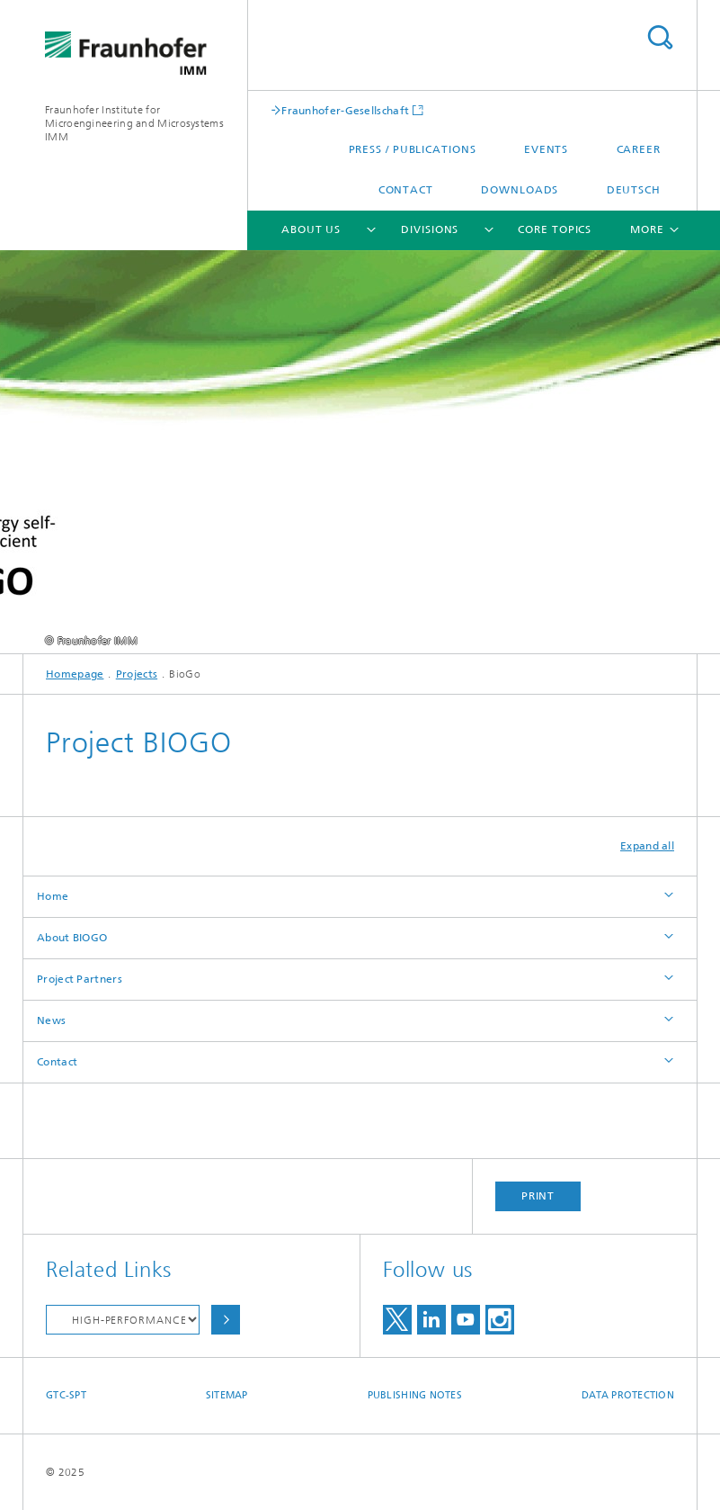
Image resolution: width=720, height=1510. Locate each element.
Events (546, 149)
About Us (311, 229)
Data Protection (628, 1395)
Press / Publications (412, 149)
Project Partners (79, 979)
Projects (136, 674)
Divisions (429, 229)
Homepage (74, 674)
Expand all (647, 846)
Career (639, 149)
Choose (225, 1320)
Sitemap (227, 1395)
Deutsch (634, 190)
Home (52, 896)
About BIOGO (72, 937)
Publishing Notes (415, 1395)
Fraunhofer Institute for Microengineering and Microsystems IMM (134, 123)
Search (659, 37)
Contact (405, 190)
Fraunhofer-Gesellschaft (345, 110)
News (51, 1020)
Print (538, 1196)
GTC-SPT (66, 1395)
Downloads (519, 190)
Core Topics (554, 229)
